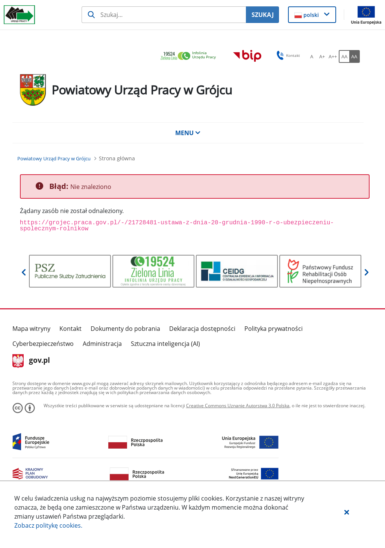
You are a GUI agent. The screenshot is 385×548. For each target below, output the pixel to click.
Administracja (102, 343)
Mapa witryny (31, 328)
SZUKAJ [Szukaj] (263, 15)
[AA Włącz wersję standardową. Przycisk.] (344, 56)
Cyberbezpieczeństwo (43, 343)
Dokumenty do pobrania (125, 328)
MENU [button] (188, 133)
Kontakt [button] (287, 55)
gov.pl (31, 361)
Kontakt (70, 328)
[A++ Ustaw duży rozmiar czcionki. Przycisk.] (332, 56)
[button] (347, 512)
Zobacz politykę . (48, 525)
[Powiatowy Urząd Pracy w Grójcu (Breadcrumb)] (54, 158)
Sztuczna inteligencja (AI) (165, 343)
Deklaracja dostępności (202, 328)
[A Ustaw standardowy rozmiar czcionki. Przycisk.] (311, 56)
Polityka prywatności (273, 328)
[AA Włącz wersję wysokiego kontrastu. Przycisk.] (354, 56)
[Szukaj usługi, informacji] (164, 14)
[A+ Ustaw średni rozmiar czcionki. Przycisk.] (322, 56)
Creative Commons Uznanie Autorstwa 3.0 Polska (238, 405)
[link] (190, 56)
